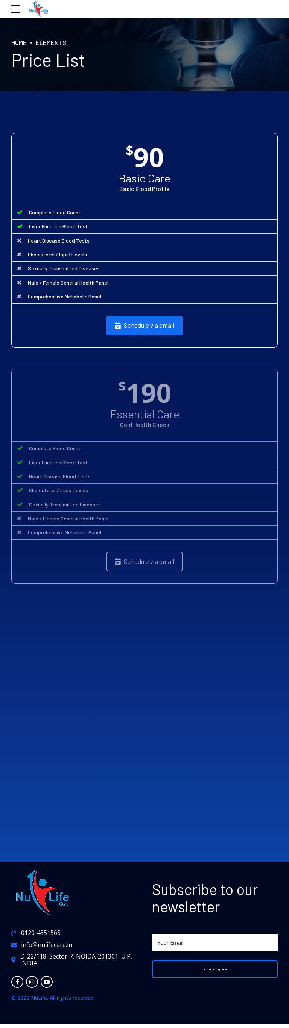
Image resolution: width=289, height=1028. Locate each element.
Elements (53, 42)
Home (19, 42)
